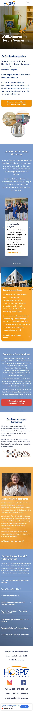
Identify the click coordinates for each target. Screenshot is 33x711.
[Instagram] (9, 682)
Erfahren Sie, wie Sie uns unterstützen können (16, 402)
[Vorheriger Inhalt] (3, 227)
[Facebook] (23, 682)
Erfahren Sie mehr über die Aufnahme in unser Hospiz (16, 103)
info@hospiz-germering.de (16, 698)
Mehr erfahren (14, 253)
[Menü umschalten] (28, 3)
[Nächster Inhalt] (29, 227)
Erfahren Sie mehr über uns (12, 541)
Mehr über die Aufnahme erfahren (16, 336)
